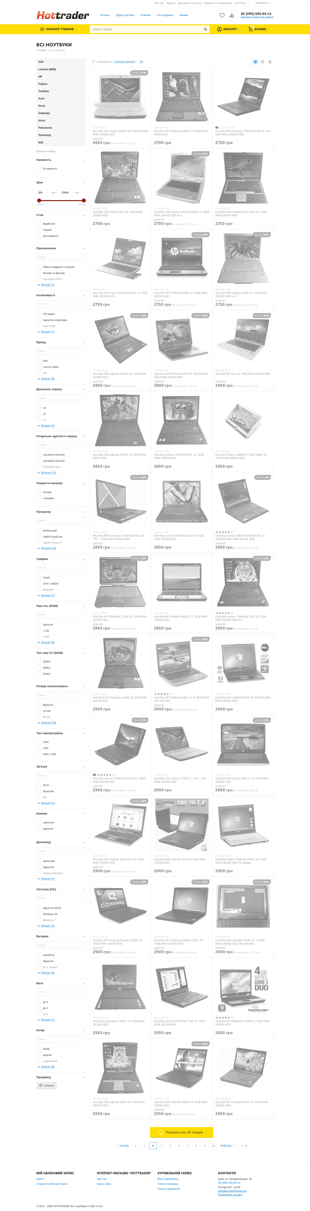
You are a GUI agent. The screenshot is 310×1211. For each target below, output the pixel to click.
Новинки (146, 15)
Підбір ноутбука (125, 15)
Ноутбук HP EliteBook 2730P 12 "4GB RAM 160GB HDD (120, 618)
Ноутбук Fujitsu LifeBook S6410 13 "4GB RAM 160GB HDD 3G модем (240, 861)
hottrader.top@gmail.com (232, 1190)
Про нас (159, 3)
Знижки (183, 15)
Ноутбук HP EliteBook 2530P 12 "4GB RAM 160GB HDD (242, 1023)
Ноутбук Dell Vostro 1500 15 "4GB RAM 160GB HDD (117, 213)
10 (213, 1145)
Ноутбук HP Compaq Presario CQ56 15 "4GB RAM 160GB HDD (117, 942)
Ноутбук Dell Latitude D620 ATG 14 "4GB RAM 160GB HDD (241, 213)
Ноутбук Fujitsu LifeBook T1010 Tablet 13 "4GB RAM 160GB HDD (241, 456)
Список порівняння (169, 1188)
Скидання (46, 1085)
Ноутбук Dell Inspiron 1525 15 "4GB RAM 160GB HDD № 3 (241, 294)
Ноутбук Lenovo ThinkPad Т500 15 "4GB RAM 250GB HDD (179, 1023)
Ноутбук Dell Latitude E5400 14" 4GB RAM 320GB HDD (119, 375)
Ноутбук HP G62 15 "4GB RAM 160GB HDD (242, 373)
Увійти (40, 1178)
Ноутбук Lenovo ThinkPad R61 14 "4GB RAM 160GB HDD (179, 456)
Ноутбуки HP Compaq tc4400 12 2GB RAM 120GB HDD (119, 699)
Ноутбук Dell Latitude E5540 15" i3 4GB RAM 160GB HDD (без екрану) (240, 942)
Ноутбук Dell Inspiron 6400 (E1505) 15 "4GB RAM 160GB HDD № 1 (181, 213)
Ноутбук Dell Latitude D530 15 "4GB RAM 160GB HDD (119, 1103)
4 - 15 (244, 1145)
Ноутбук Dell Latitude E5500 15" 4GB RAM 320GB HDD (180, 1103)
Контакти (240, 3)
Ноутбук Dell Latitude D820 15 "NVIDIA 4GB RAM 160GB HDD (242, 699)
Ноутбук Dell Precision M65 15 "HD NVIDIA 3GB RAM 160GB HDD (181, 375)
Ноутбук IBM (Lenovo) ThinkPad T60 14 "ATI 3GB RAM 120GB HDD (243, 132)
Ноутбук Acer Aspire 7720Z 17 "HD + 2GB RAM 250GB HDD (180, 780)
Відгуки (171, 3)
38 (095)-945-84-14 (256, 14)
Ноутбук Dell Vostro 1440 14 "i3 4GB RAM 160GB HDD (241, 780)
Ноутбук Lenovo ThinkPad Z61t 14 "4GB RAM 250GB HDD (179, 537)
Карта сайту (104, 1183)
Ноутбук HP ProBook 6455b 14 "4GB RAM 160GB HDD (180, 294)
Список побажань (168, 1183)
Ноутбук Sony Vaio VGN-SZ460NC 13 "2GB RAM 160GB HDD (120, 294)
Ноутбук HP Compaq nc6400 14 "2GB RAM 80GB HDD (181, 132)
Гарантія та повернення (218, 3)
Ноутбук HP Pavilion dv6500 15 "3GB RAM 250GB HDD (180, 618)
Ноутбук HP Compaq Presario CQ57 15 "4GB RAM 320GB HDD (178, 942)
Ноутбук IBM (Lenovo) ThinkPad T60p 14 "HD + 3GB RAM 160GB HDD (118, 537)
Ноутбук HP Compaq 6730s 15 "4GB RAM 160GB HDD (241, 1103)
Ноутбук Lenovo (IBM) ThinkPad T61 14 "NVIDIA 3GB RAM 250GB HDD (240, 537)
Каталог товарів (60, 29)
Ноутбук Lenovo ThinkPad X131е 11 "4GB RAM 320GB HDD (119, 780)
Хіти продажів (165, 15)
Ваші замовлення (168, 1178)
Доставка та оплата (189, 3)
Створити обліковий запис (51, 1183)
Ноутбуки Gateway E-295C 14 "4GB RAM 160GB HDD (119, 1023)
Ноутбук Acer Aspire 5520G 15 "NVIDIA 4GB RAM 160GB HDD (120, 132)
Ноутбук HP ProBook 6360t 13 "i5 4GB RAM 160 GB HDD (181, 699)
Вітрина (105, 15)
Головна (41, 50)
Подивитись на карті (230, 1194)
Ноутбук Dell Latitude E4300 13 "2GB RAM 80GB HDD (119, 456)
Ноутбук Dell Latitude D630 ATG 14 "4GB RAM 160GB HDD (118, 861)
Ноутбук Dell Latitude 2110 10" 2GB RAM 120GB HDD (179, 861)
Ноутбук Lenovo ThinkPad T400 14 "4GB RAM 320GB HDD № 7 (240, 618)
